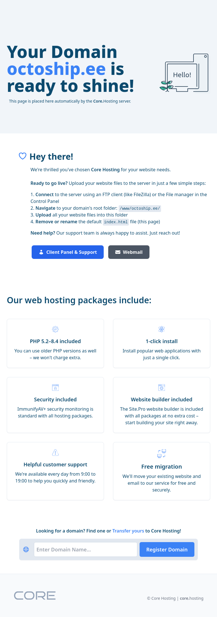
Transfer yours (129, 531)
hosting (191, 598)
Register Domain (167, 549)
